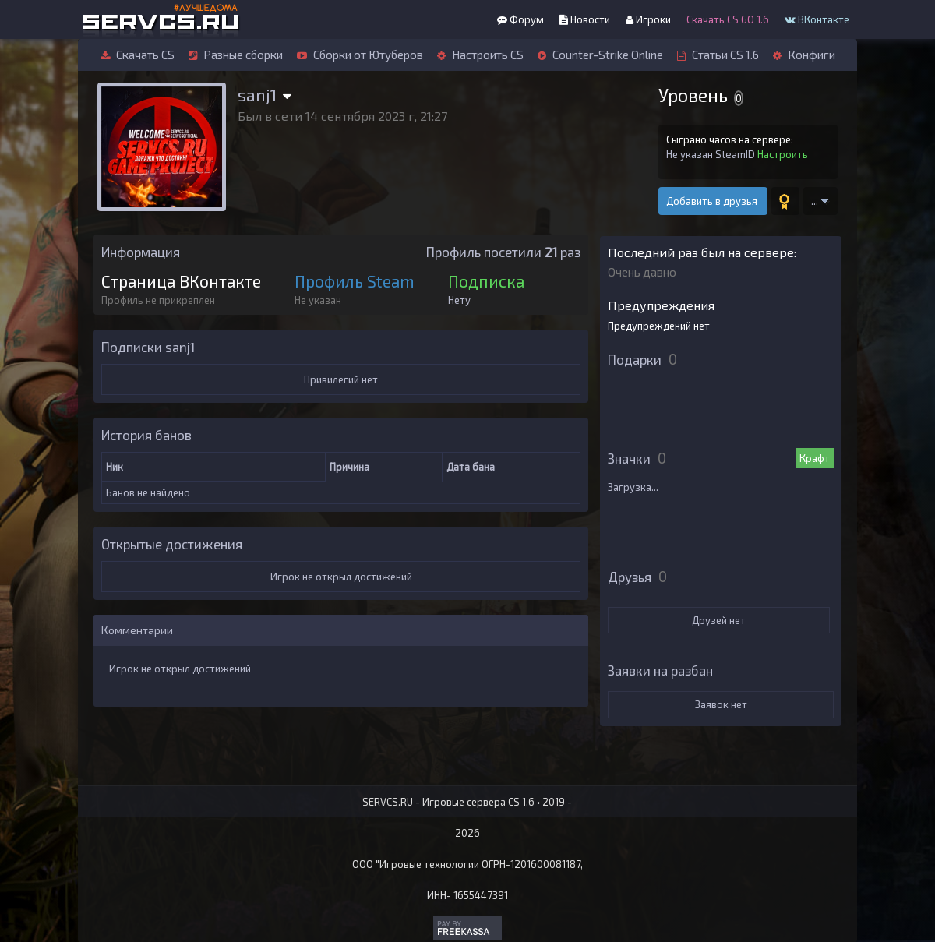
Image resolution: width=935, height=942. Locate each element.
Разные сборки (243, 55)
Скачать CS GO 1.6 (727, 19)
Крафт (814, 458)
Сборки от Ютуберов (368, 55)
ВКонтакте (817, 19)
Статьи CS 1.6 (725, 55)
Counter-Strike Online (607, 55)
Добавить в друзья (713, 201)
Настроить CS (488, 55)
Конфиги (811, 55)
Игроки (648, 19)
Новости (584, 19)
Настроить (782, 154)
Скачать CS (145, 55)
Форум (520, 19)
